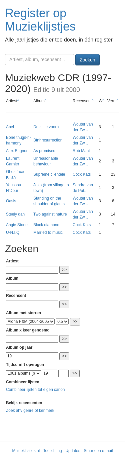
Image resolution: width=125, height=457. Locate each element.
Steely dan (15, 214)
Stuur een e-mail (98, 450)
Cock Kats (82, 174)
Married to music (48, 232)
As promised (44, 150)
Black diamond (46, 225)
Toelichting (52, 450)
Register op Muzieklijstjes (40, 19)
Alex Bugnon (17, 150)
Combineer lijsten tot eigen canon (35, 389)
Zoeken (87, 59)
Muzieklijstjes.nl (26, 450)
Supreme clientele (49, 174)
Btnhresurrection (47, 140)
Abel (10, 127)
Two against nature (50, 214)
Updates (72, 450)
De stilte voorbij (46, 127)
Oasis (11, 201)
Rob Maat (81, 150)
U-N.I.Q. (13, 232)
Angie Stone (17, 225)
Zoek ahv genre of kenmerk (30, 410)
